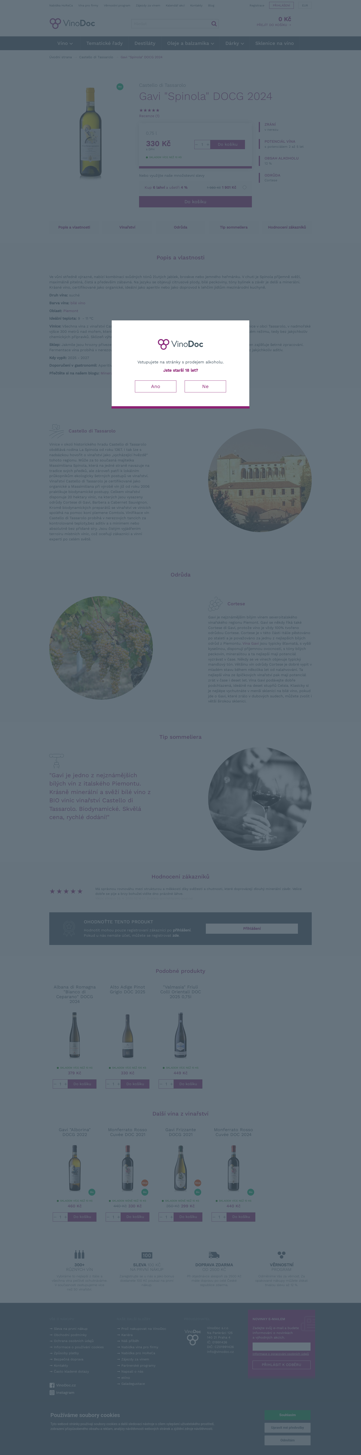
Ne (205, 386)
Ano (155, 386)
